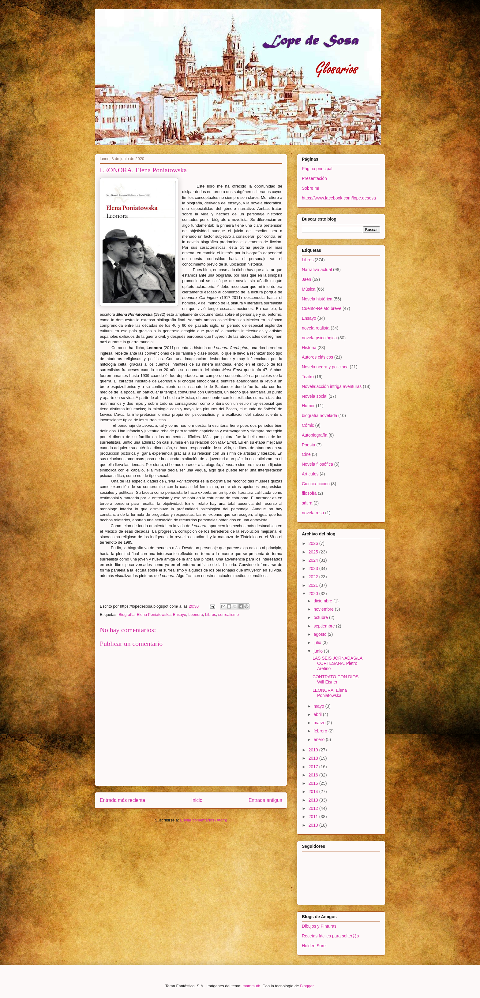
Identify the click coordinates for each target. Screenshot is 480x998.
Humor (308, 405)
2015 (314, 783)
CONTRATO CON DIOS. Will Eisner (336, 679)
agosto (320, 634)
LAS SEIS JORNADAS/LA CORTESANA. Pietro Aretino (337, 663)
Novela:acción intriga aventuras (332, 386)
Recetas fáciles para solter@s (330, 935)
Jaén (306, 279)
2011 (314, 816)
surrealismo (228, 614)
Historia (309, 347)
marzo (320, 722)
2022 (314, 576)
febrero (320, 730)
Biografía (126, 614)
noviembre (324, 609)
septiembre (324, 626)
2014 (314, 791)
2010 (314, 825)
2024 (314, 560)
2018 (314, 758)
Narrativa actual (317, 269)
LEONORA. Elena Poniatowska (330, 693)
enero (319, 739)
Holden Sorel (314, 945)
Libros (210, 614)
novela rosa (313, 512)
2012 (314, 808)
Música (308, 289)
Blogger (306, 986)
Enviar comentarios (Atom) (203, 820)
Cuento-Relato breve (321, 308)
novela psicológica (319, 337)
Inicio (196, 800)
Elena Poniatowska (154, 614)
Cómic (308, 425)
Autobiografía (314, 435)
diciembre (323, 600)
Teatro (308, 376)
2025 (314, 551)
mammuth (251, 986)
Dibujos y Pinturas (319, 926)
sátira (307, 503)
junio (318, 651)
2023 (314, 568)
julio (317, 642)
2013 (314, 800)
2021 (314, 585)
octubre (321, 617)
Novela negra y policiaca (325, 366)
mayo (319, 706)
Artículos (310, 473)
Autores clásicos (317, 357)
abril (318, 714)
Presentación (314, 178)
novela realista (315, 328)
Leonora (195, 614)
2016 (314, 775)
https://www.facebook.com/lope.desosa (339, 198)
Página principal (317, 168)
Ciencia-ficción (316, 483)
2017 (314, 766)
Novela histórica (317, 298)
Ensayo (179, 614)
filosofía (309, 493)
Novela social (314, 396)
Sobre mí (310, 188)
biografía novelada (319, 415)
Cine (306, 454)
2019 (314, 749)
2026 (314, 543)
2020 (314, 593)
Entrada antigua (265, 800)
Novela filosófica (317, 464)
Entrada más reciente (122, 800)
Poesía (308, 444)
